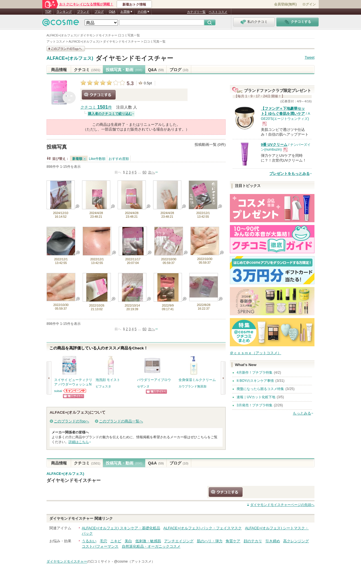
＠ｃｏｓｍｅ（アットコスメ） (255, 353)
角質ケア (233, 541)
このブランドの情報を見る (66, 48)
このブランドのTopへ (71, 421)
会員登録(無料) (285, 4)
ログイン (309, 4)
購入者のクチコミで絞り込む (110, 114)
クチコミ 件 (96, 107)
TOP (48, 11)
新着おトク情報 (134, 4)
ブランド (83, 11)
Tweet (309, 57)
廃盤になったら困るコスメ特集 (260, 389)
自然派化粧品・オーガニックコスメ (151, 546)
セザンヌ (143, 386)
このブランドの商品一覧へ (121, 421)
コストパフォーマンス (100, 546)
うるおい (89, 541)
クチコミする (99, 95)
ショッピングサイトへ (73, 396)
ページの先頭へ (282, 505)
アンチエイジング (178, 541)
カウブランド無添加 (192, 386)
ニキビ (115, 541)
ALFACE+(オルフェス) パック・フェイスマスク (202, 528)
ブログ (99, 11)
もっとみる (302, 413)
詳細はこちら (79, 442)
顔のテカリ (253, 541)
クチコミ (87, 69)
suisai (58, 391)
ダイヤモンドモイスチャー (134, 58)
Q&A (112, 11)
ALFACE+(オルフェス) (70, 58)
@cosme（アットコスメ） (134, 561)
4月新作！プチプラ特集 (254, 372)
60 (144, 172)
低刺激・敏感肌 (148, 541)
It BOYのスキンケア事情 (255, 381)
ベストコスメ (218, 12)
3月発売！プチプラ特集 (254, 405)
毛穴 (103, 541)
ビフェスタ (103, 386)
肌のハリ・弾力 (210, 541)
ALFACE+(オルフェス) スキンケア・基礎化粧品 (121, 528)
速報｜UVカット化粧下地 (256, 397)
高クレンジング (296, 541)
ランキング (64, 11)
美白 (128, 541)
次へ (151, 172)
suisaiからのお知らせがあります (75, 391)
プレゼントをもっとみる (289, 173)
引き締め (272, 541)
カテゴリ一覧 (196, 12)
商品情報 (59, 69)
